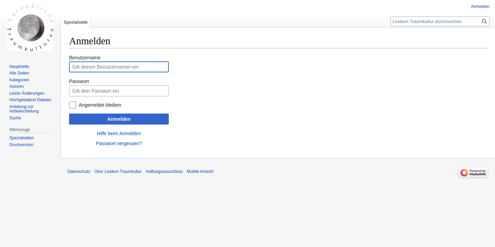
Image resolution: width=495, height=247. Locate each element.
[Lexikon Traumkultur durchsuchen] (440, 21)
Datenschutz (78, 171)
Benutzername (84, 57)
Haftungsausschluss (164, 171)
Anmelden (119, 119)
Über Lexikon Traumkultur (118, 171)
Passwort (79, 81)
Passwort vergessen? (119, 143)
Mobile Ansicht (200, 171)
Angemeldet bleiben (100, 105)
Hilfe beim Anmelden (119, 133)
